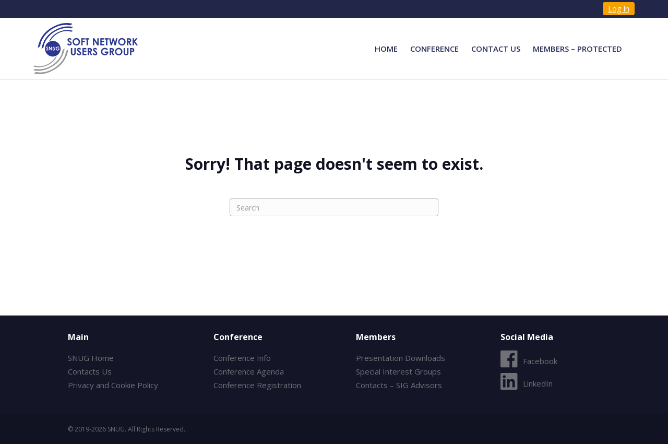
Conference (434, 48)
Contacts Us (90, 371)
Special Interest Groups (398, 371)
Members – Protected (577, 48)
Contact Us (495, 48)
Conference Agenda (248, 371)
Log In (618, 9)
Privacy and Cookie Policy (113, 385)
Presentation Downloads (400, 358)
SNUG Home (91, 358)
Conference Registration (257, 385)
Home (386, 48)
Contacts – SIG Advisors (399, 385)
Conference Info (242, 358)
